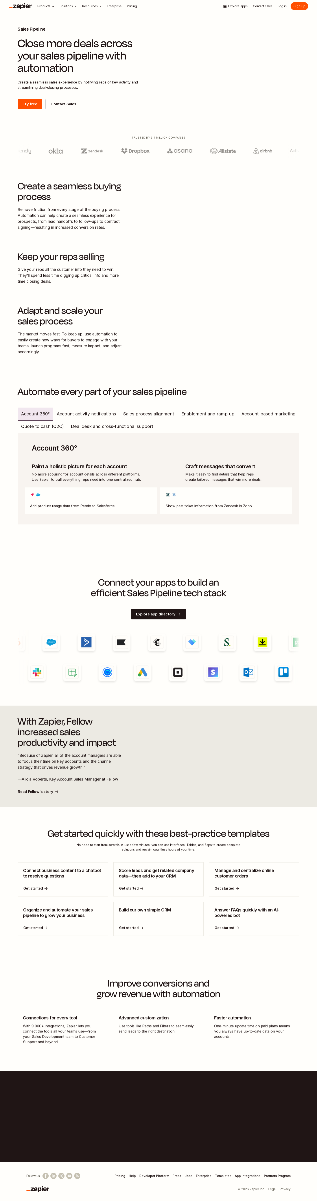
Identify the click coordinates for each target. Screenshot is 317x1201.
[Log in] (282, 6)
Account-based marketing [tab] (268, 417)
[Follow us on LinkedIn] (53, 1176)
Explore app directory (158, 617)
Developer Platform (154, 1176)
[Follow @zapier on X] (61, 1176)
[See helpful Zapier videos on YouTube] (69, 1176)
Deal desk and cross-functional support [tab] (112, 429)
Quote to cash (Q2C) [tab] (42, 429)
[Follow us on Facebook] (45, 1176)
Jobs (188, 1176)
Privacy (285, 1189)
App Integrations (247, 1176)
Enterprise (204, 1176)
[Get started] (36, 892)
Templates (223, 1176)
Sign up (299, 6)
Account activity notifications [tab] (86, 417)
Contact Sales (67, 104)
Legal (272, 1189)
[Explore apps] (235, 6)
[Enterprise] (114, 6)
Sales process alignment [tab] (148, 417)
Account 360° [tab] (35, 417)
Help (132, 1176)
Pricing (120, 1176)
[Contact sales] (263, 6)
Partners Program (277, 1176)
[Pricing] (132, 6)
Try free (31, 104)
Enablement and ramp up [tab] (207, 417)
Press (177, 1176)
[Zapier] (20, 6)
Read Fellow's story (40, 795)
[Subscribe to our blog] (77, 1176)
